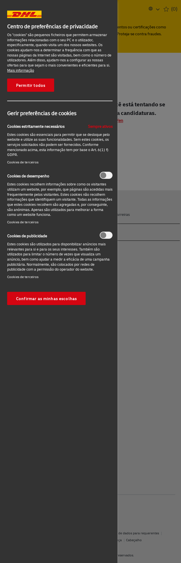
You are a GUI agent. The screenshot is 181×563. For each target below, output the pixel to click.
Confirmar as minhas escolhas (46, 298)
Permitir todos (30, 85)
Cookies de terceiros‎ (22, 162)
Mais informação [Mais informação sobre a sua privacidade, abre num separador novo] (20, 70)
